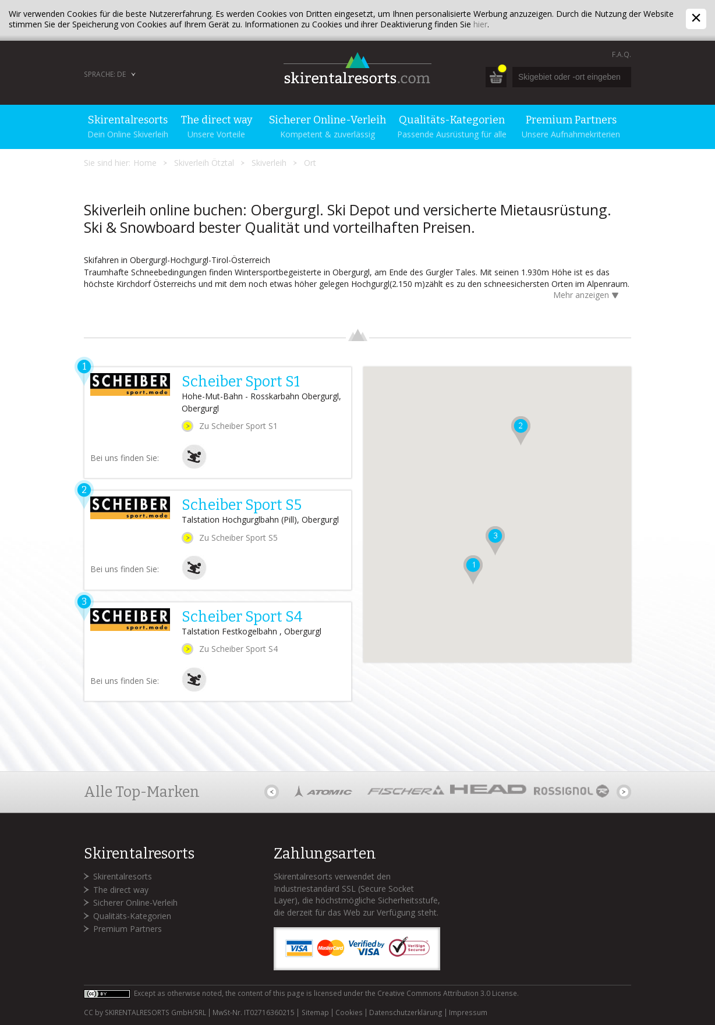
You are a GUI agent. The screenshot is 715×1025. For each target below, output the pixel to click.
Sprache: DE (105, 74)
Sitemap (315, 1013)
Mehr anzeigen (587, 296)
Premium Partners (127, 928)
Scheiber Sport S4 (242, 617)
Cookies (349, 1013)
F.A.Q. (621, 54)
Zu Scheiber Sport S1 (238, 425)
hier (480, 24)
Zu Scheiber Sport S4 (238, 648)
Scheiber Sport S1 (241, 382)
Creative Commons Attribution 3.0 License (447, 993)
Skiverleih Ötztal (204, 162)
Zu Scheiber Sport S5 (238, 537)
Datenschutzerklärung (406, 1013)
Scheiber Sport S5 (242, 505)
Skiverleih (269, 162)
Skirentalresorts (122, 876)
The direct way (120, 889)
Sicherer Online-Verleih (135, 902)
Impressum (468, 1013)
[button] (473, 569)
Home (145, 162)
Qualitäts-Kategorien (132, 915)
